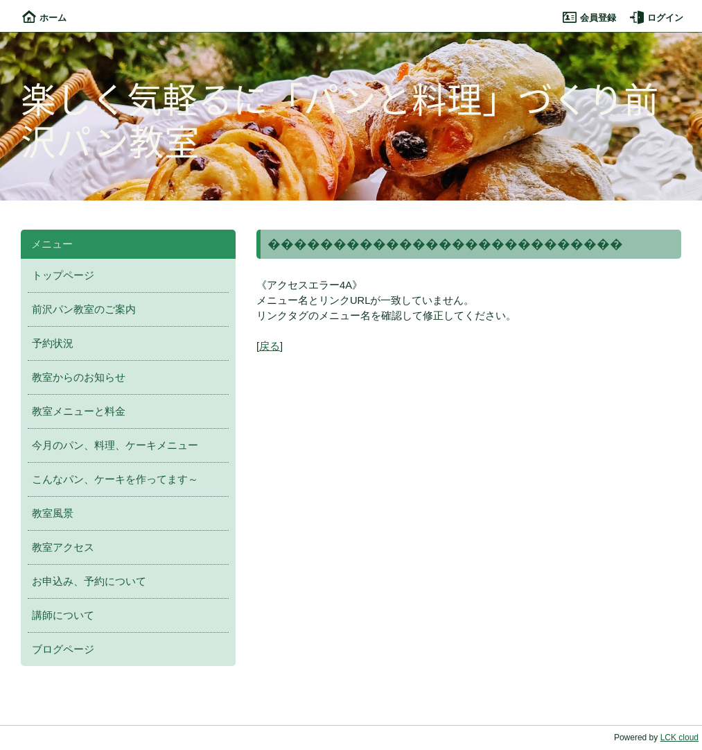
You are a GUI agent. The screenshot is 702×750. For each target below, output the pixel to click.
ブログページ (63, 649)
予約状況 (52, 343)
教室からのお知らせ (78, 377)
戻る (269, 346)
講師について (63, 615)
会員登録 (589, 17)
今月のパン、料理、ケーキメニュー (115, 445)
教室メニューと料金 (78, 411)
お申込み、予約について (89, 581)
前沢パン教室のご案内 (84, 309)
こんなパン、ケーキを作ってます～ (115, 479)
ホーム (44, 17)
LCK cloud (679, 737)
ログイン (656, 17)
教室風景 (52, 513)
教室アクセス (63, 547)
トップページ (63, 275)
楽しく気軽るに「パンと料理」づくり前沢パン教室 (340, 119)
